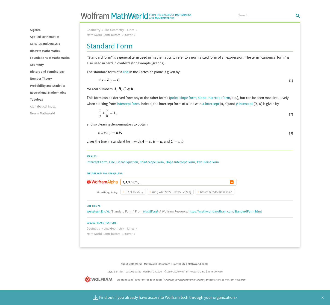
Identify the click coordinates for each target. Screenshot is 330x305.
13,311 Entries (115, 271)
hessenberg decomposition (216, 192)
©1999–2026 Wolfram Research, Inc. (185, 271)
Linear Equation (127, 162)
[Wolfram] (99, 279)
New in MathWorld (42, 113)
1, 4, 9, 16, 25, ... (134, 192)
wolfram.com (125, 279)
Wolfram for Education (148, 279)
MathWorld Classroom (157, 264)
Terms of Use (215, 271)
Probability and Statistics (47, 86)
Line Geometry (114, 30)
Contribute (179, 264)
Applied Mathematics (44, 37)
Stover (128, 35)
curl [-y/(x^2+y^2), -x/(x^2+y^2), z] (171, 192)
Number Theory (41, 78)
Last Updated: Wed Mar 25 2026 (144, 271)
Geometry (37, 65)
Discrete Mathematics (45, 51)
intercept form (128, 103)
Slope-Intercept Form (180, 162)
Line (112, 162)
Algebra (35, 30)
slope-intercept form (214, 97)
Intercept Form (97, 162)
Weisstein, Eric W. (98, 211)
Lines (130, 30)
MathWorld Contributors (103, 35)
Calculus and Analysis (45, 44)
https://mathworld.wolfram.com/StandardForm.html (225, 211)
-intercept (210, 103)
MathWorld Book (198, 264)
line (126, 71)
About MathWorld (131, 264)
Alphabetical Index (43, 106)
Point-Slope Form (152, 162)
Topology (36, 99)
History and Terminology (47, 71)
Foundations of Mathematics (50, 58)
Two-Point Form (208, 162)
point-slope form (183, 97)
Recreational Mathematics (48, 92)
